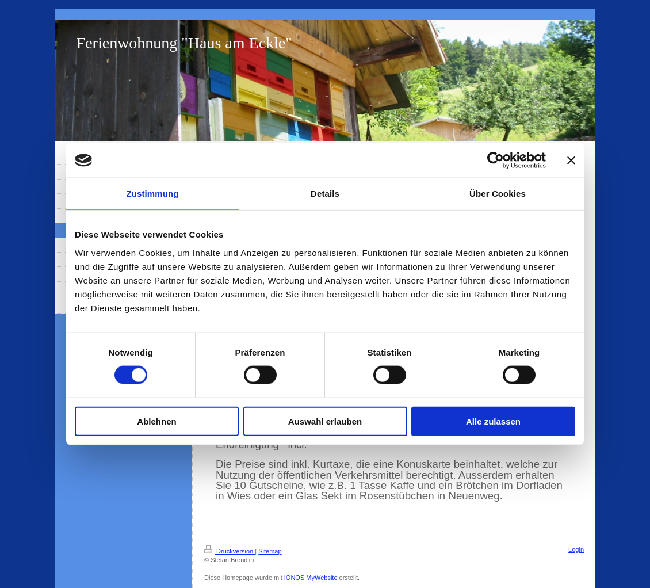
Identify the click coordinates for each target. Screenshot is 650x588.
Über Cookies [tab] (497, 193)
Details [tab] (325, 193)
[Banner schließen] (571, 160)
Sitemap (269, 551)
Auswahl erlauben (325, 421)
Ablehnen (156, 421)
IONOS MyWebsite (311, 577)
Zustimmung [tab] (153, 193)
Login (576, 549)
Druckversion (229, 551)
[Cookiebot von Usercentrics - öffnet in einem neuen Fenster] (495, 160)
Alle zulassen (493, 421)
